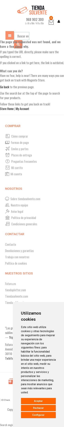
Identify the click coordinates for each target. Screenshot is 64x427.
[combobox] (21, 36)
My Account (22, 108)
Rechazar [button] (38, 408)
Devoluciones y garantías (19, 250)
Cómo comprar (16, 136)
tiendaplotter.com (15, 290)
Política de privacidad (20, 217)
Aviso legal (14, 211)
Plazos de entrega (18, 155)
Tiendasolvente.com (16, 296)
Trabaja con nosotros (17, 257)
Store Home (7, 108)
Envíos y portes (16, 149)
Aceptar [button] (38, 401)
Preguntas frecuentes (21, 161)
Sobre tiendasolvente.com (22, 199)
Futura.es (10, 283)
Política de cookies (16, 263)
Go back (4, 87)
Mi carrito (14, 167)
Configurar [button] (38, 415)
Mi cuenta (13, 174)
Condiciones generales (21, 224)
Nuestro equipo (16, 205)
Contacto (10, 244)
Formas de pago (17, 142)
